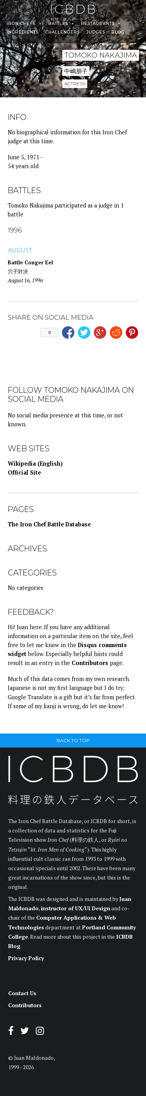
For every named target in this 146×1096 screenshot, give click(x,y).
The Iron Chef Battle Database (49, 524)
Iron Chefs (21, 24)
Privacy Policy (26, 958)
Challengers (62, 32)
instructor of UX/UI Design (75, 908)
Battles (58, 24)
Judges (95, 32)
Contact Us (22, 993)
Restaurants (97, 24)
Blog (118, 32)
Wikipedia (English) (35, 463)
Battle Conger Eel (30, 262)
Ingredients (23, 32)
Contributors (90, 663)
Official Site (24, 472)
